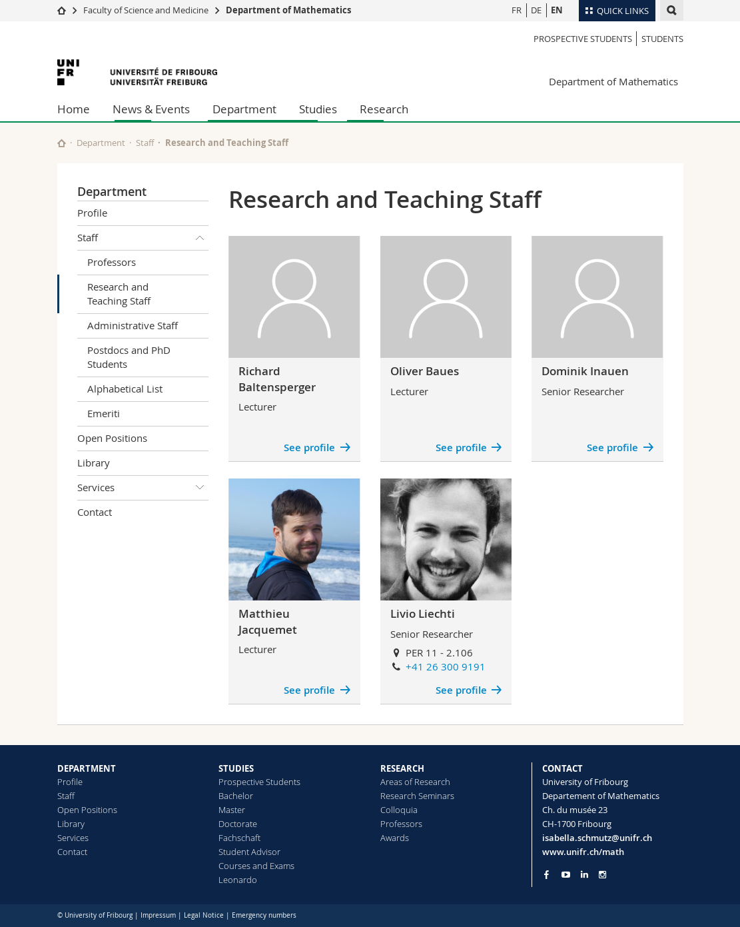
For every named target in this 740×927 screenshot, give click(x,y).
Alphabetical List (125, 388)
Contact (94, 511)
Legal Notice (204, 915)
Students (662, 39)
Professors (111, 262)
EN (557, 10)
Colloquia (399, 810)
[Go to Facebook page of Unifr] (546, 874)
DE (536, 10)
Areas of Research (415, 782)
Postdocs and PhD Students (129, 357)
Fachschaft (239, 838)
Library (93, 462)
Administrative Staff (132, 325)
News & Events (151, 109)
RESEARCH (402, 768)
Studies (318, 109)
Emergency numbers (264, 915)
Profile (92, 212)
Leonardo (237, 880)
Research (384, 109)
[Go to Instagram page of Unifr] (602, 874)
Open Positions (112, 438)
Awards (394, 838)
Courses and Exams (256, 866)
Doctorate (237, 824)
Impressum (158, 915)
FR (517, 10)
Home (73, 109)
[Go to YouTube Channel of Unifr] (565, 874)
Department (244, 109)
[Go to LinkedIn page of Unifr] (584, 874)
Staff (145, 143)
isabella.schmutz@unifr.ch (597, 838)
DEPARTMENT (86, 768)
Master (231, 810)
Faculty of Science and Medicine (145, 10)
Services (143, 488)
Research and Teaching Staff (119, 293)
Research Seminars (417, 796)
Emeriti (103, 413)
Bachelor (235, 796)
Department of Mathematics (288, 10)
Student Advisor (249, 852)
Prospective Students (583, 39)
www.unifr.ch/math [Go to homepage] (583, 852)
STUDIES (236, 768)
